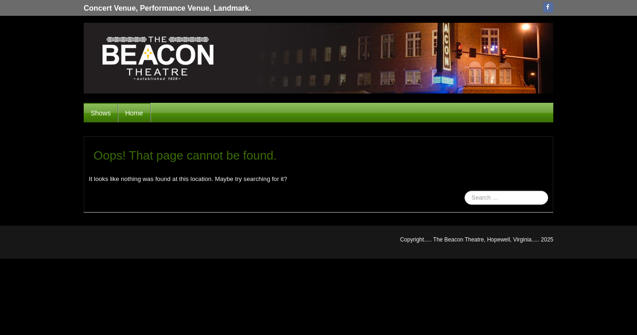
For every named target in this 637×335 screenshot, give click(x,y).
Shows (101, 113)
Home (134, 113)
